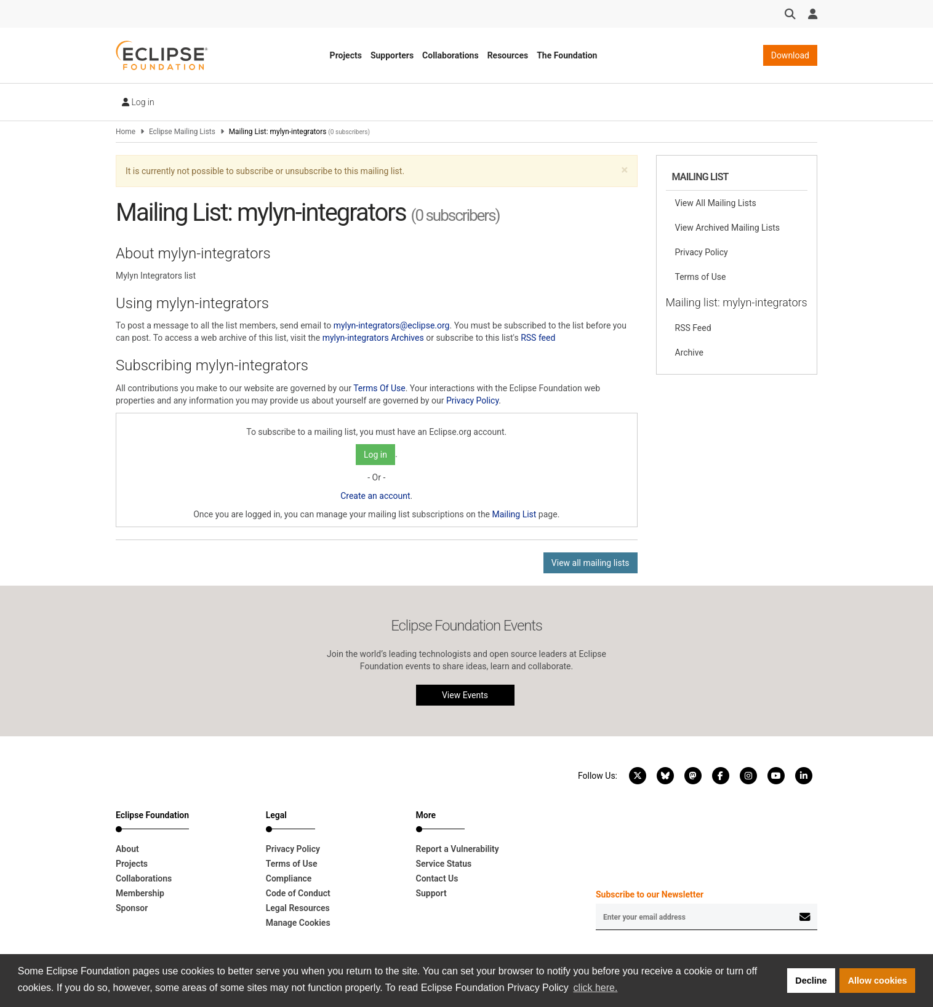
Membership (140, 893)
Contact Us (437, 878)
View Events (465, 695)
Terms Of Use (379, 388)
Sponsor (132, 908)
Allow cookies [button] (877, 980)
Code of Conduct (298, 893)
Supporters (392, 55)
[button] (624, 170)
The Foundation (567, 55)
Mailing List (514, 514)
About (127, 849)
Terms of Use (700, 277)
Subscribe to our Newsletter (649, 894)
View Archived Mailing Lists (727, 228)
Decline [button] (811, 980)
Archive (689, 352)
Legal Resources (298, 908)
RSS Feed (693, 328)
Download (790, 55)
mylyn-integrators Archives (373, 338)
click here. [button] (595, 987)
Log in (138, 102)
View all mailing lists (590, 563)
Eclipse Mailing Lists (182, 131)
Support (431, 893)
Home (125, 131)
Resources (508, 55)
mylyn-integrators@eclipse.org (392, 325)
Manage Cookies (298, 923)
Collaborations (450, 55)
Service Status (444, 864)
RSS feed (538, 338)
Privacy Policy (472, 400)
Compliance (289, 878)
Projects (346, 55)
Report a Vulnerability (457, 849)
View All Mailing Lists (715, 203)
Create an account (375, 496)
